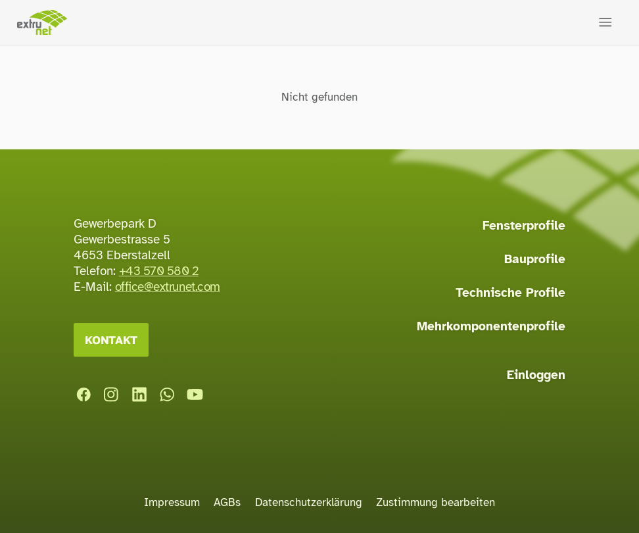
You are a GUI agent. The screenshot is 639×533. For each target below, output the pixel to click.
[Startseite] (42, 22)
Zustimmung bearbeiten (435, 502)
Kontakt (111, 340)
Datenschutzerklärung (308, 502)
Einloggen (536, 375)
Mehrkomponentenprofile (491, 326)
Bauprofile (534, 259)
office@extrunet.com (167, 287)
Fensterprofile (524, 226)
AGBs (227, 502)
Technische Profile (510, 293)
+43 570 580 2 (159, 271)
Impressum (172, 502)
